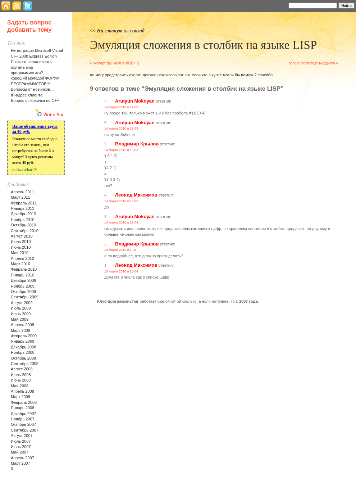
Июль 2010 (21, 241)
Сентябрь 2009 (24, 297)
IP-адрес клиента (26, 95)
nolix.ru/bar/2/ (24, 169)
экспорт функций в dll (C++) (116, 63)
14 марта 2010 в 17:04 (121, 222)
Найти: (279, 5)
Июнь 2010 (21, 247)
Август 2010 (22, 236)
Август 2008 (22, 369)
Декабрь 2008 (23, 347)
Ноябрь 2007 (23, 419)
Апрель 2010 (22, 258)
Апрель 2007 (22, 458)
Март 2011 (20, 197)
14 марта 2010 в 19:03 (121, 107)
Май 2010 (19, 253)
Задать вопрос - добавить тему (31, 26)
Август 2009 (22, 303)
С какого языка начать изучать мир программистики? (31, 67)
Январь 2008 (22, 408)
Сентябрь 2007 (24, 430)
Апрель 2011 (22, 192)
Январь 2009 (22, 341)
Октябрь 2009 (23, 291)
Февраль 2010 (24, 269)
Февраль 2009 (24, 336)
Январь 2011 (22, 208)
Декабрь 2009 (23, 280)
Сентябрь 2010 (24, 231)
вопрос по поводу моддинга (312, 63)
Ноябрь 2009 (23, 286)
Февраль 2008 (24, 402)
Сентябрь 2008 (24, 363)
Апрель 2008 (22, 391)
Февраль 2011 (24, 203)
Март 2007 (20, 463)
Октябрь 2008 (23, 358)
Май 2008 (19, 386)
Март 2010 (20, 264)
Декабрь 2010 (23, 214)
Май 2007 (19, 452)
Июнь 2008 (21, 380)
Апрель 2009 (22, 325)
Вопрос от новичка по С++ (35, 100)
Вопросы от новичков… (32, 89)
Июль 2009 (21, 308)
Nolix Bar (54, 114)
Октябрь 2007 (23, 424)
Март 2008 (20, 396)
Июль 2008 (21, 375)
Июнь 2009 (21, 314)
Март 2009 (20, 330)
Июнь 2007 (21, 447)
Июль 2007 (21, 441)
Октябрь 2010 (23, 225)
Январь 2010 (22, 275)
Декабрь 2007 (23, 413)
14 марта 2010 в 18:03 (121, 150)
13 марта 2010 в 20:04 (121, 271)
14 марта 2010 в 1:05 (120, 250)
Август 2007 (22, 435)
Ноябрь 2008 (23, 352)
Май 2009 (19, 319)
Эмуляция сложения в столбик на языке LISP (203, 45)
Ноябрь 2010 (23, 219)
